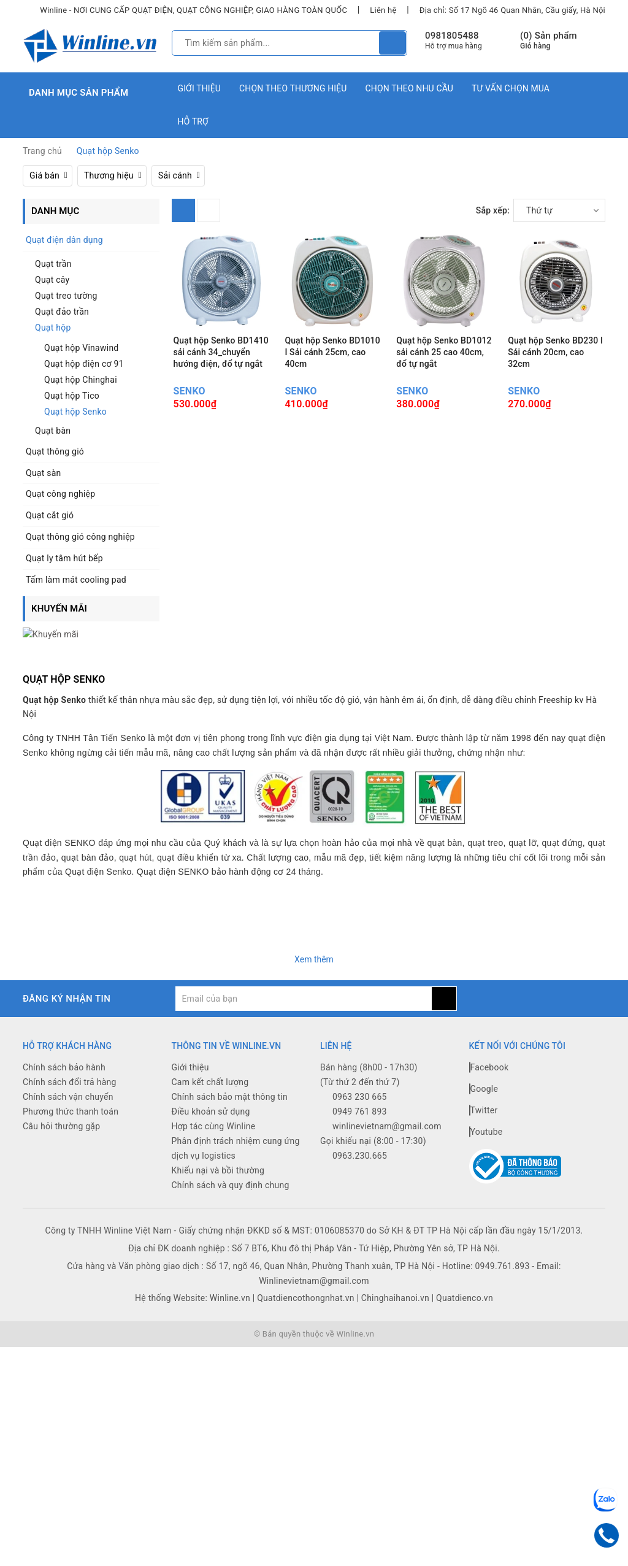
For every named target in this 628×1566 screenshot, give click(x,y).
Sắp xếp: (493, 210)
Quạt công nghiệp (60, 494)
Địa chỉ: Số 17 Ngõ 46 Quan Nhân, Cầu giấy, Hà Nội (512, 10)
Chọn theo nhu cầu (409, 88)
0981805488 (452, 35)
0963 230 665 (359, 1083)
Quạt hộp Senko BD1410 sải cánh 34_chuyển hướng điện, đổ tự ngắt (221, 352)
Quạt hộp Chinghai (80, 380)
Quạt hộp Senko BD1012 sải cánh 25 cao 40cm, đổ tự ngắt (443, 352)
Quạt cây (52, 280)
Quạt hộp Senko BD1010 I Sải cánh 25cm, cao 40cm (332, 352)
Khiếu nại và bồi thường (218, 1156)
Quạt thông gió (55, 451)
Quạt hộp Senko (75, 411)
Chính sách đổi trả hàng (70, 1068)
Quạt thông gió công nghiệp (80, 537)
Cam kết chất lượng (210, 1068)
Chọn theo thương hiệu (293, 88)
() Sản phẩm (548, 41)
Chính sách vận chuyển (68, 1083)
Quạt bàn (53, 431)
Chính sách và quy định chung (230, 1171)
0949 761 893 (359, 1097)
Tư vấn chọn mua (511, 88)
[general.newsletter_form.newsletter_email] (303, 984)
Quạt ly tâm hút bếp (64, 558)
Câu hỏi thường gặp (61, 1112)
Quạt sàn (43, 473)
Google (484, 1074)
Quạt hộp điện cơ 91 (84, 364)
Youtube (486, 1117)
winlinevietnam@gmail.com (387, 1112)
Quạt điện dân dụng (64, 240)
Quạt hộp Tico (71, 396)
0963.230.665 (359, 1141)
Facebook (489, 1053)
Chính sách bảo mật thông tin (230, 1083)
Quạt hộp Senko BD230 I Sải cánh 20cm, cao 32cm (555, 352)
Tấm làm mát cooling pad (76, 580)
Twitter (483, 1096)
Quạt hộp (53, 327)
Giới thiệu (199, 88)
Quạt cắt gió (50, 515)
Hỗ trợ (193, 121)
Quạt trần (53, 264)
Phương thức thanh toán (70, 1097)
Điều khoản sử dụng (211, 1097)
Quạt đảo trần (62, 312)
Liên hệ (383, 10)
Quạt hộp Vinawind (81, 348)
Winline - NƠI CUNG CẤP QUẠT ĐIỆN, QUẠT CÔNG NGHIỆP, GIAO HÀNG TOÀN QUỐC (193, 10)
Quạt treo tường (66, 296)
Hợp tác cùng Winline (214, 1112)
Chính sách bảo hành (64, 1053)
